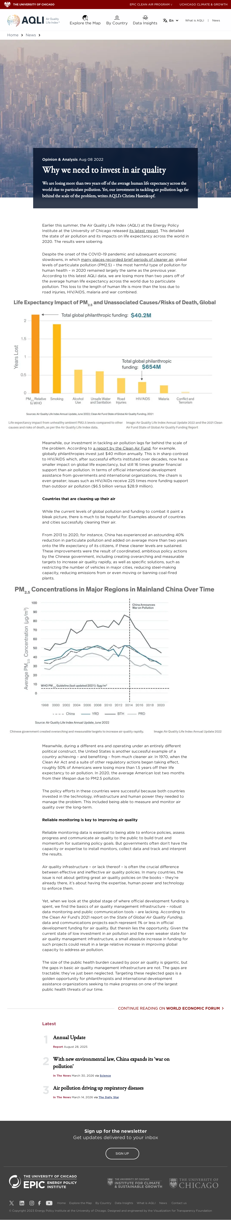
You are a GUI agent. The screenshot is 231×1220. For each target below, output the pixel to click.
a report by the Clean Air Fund (121, 448)
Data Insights (124, 1203)
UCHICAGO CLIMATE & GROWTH (204, 4)
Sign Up (115, 1154)
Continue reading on (171, 1008)
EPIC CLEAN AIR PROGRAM (150, 4)
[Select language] (171, 20)
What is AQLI (146, 1203)
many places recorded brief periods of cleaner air (127, 259)
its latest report (143, 231)
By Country (103, 1203)
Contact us (179, 1203)
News (31, 35)
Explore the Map (80, 1203)
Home (12, 35)
